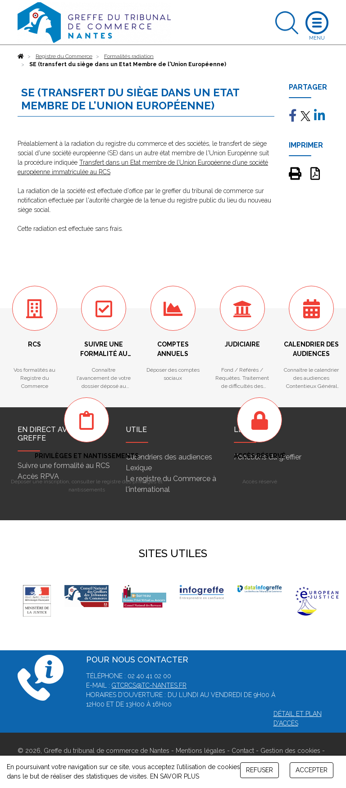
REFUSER (259, 770)
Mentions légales (200, 750)
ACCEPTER (312, 770)
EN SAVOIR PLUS (174, 776)
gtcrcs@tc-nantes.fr (149, 685)
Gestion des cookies (290, 750)
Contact (243, 750)
